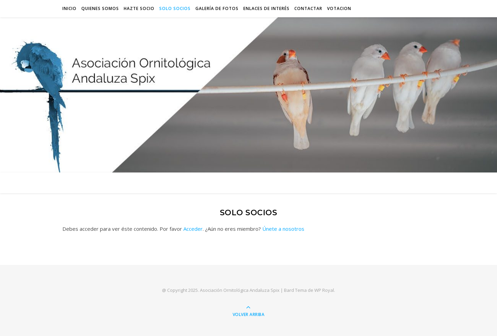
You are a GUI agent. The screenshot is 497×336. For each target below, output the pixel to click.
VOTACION (339, 8)
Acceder (193, 228)
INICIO (69, 8)
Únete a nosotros (283, 228)
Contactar (308, 8)
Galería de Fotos (217, 8)
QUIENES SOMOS (100, 8)
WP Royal (324, 290)
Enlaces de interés (266, 8)
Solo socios (175, 8)
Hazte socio (139, 8)
